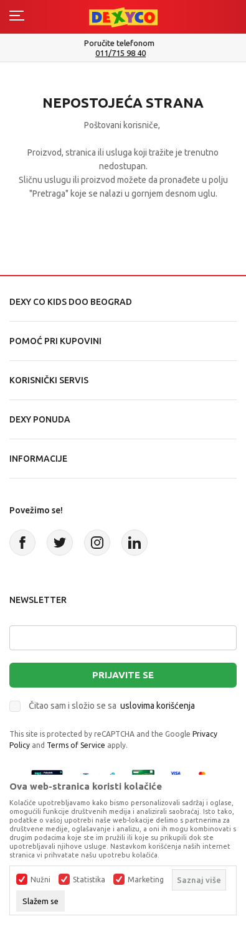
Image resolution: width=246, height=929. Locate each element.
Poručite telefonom (123, 43)
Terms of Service (76, 745)
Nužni (40, 880)
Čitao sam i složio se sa (112, 705)
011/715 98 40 (124, 53)
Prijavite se (123, 675)
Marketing (146, 880)
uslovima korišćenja (157, 706)
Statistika (89, 880)
